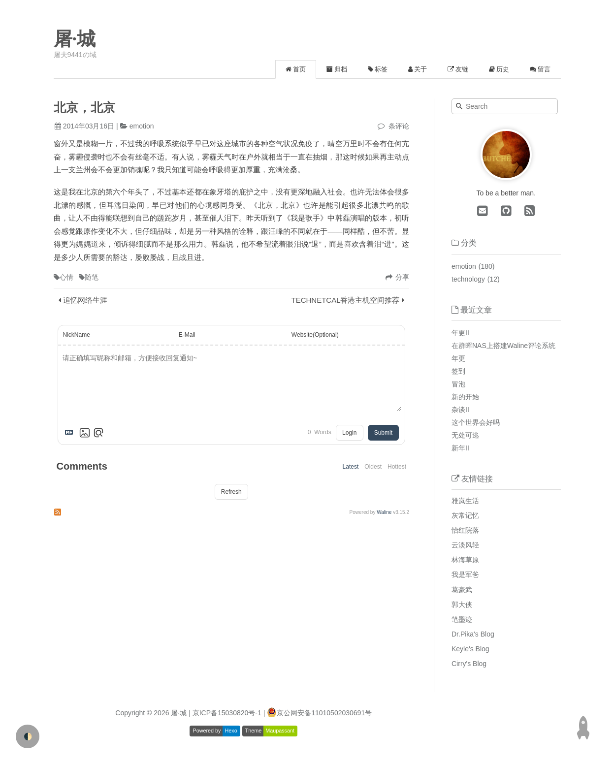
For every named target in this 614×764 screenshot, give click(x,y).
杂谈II (460, 410)
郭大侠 (462, 604)
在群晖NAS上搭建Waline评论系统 (503, 346)
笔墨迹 (462, 619)
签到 (458, 371)
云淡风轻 (465, 545)
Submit (383, 432)
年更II (460, 333)
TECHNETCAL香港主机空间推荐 (345, 300)
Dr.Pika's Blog (473, 634)
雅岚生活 (465, 501)
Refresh (231, 491)
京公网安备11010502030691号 (324, 713)
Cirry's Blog (469, 664)
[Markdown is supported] (71, 433)
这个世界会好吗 (476, 422)
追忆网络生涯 (85, 300)
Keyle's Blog (470, 649)
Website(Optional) (315, 334)
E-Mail (187, 334)
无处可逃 (465, 435)
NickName (76, 334)
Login (349, 432)
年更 (458, 358)
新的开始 (465, 397)
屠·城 (75, 39)
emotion (141, 126)
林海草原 (465, 560)
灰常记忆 (465, 515)
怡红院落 (465, 530)
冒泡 (458, 384)
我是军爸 (465, 574)
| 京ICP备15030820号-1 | (228, 713)
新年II (460, 448)
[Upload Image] (85, 433)
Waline (384, 512)
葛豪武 (462, 590)
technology (468, 279)
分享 (402, 277)
